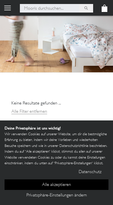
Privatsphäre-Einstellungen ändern (56, 195)
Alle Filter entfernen (29, 112)
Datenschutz (90, 172)
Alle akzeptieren (56, 185)
